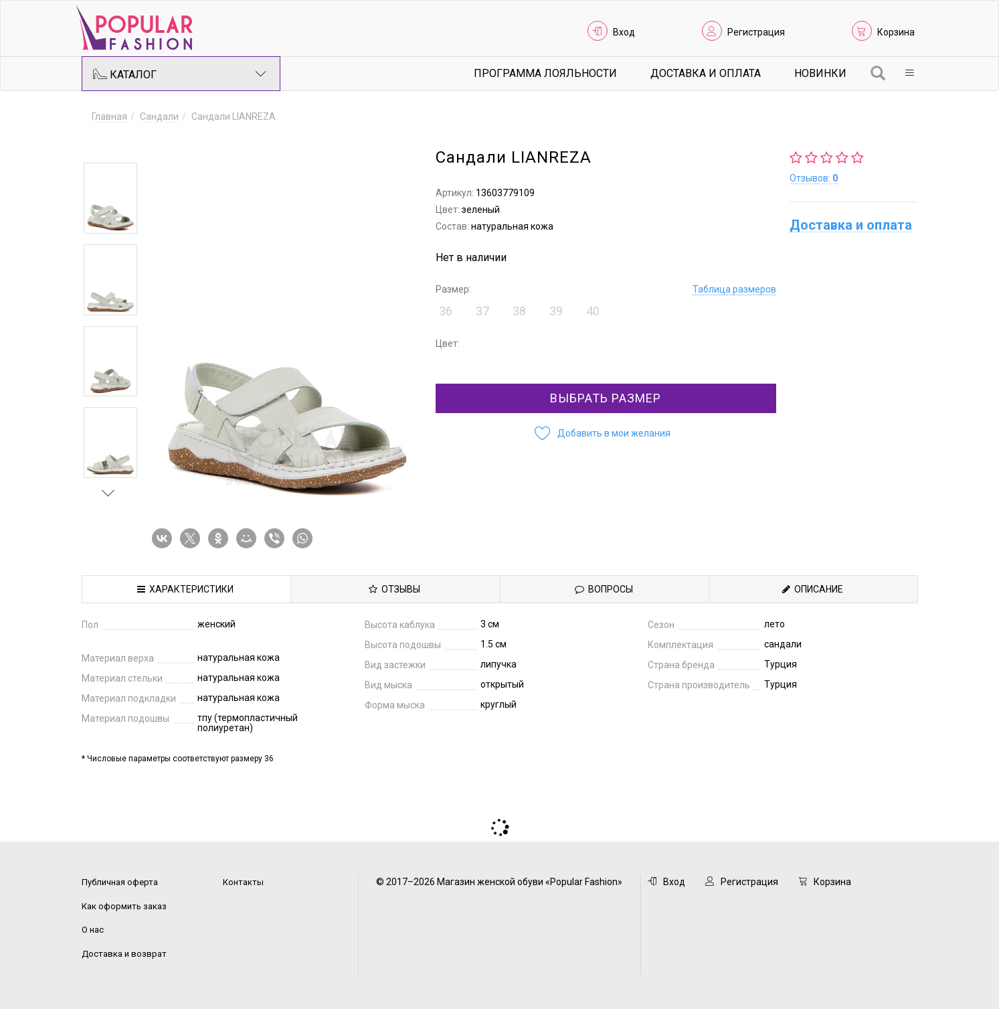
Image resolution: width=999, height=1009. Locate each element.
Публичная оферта (120, 882)
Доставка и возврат (124, 954)
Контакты (243, 882)
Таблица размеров (734, 289)
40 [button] (593, 311)
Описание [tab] (812, 589)
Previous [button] (108, 143)
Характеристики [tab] (185, 589)
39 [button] (556, 311)
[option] (110, 198)
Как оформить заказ (124, 906)
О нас (93, 930)
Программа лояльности (545, 73)
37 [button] (482, 311)
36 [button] (445, 311)
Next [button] (108, 492)
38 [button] (519, 311)
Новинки (820, 73)
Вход (624, 32)
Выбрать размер (605, 398)
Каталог (180, 73)
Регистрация (756, 32)
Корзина (896, 32)
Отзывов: (814, 178)
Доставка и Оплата (705, 73)
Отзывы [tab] (394, 589)
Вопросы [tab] (604, 589)
